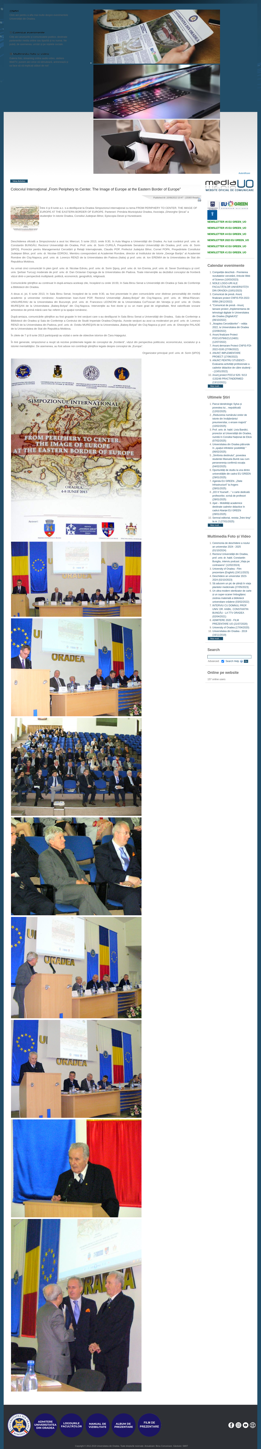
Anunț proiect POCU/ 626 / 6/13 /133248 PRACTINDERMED (229, 379)
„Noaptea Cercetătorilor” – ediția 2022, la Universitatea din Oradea (230, 327)
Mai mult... (215, 386)
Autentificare (244, 173)
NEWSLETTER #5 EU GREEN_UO (226, 228)
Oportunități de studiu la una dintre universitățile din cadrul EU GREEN (231, 474)
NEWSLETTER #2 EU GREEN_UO (226, 246)
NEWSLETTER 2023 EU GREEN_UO (228, 240)
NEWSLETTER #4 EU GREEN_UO (226, 234)
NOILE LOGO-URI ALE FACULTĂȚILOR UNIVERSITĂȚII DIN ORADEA (230, 287)
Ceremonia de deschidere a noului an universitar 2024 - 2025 (231, 547)
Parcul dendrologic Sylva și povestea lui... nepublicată (227, 408)
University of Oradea (230, 627)
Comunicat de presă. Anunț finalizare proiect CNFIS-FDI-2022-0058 (231, 298)
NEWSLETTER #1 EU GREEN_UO (226, 252)
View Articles (19, 181)
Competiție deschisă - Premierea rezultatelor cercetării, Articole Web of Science (231, 276)
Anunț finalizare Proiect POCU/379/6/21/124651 (225, 338)
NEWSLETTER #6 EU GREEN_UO (226, 221)
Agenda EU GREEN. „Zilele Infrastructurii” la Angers (227, 485)
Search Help (234, 661)
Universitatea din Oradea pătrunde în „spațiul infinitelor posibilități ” (231, 448)
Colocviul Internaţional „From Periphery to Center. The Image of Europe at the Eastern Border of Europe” (96, 189)
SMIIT (185, 1446)
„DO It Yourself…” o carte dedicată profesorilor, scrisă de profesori (231, 496)
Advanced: (216, 661)
